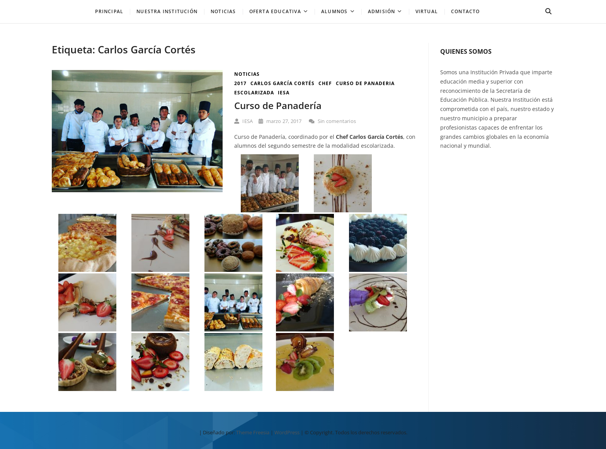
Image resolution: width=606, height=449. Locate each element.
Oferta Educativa (275, 11)
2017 (240, 83)
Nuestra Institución (166, 11)
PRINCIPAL (109, 11)
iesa (283, 92)
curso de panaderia (365, 83)
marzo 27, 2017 (280, 121)
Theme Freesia (252, 432)
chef (325, 83)
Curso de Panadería (278, 105)
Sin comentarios (332, 121)
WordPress (287, 432)
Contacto (465, 11)
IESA (243, 121)
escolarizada (254, 92)
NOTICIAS (223, 11)
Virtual (426, 11)
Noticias (247, 74)
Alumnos (334, 11)
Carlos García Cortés (282, 83)
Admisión (381, 11)
